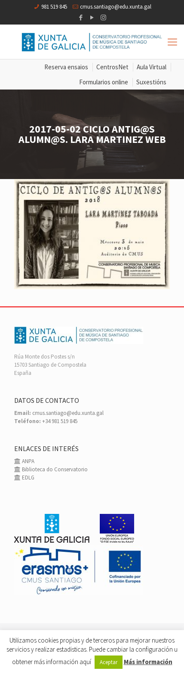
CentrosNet (112, 67)
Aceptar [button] (108, 662)
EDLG (27, 477)
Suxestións (151, 82)
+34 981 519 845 (59, 421)
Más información (148, 662)
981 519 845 (54, 6)
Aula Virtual (151, 67)
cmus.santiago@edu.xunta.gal (115, 6)
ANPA (27, 461)
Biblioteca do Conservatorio (54, 469)
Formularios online (103, 82)
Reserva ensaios (66, 67)
